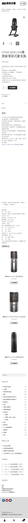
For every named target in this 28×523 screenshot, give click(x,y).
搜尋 (14, 520)
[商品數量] (4, 87)
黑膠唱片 (5, 430)
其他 (4, 435)
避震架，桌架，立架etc (10, 417)
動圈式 (6, 414)
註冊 (3, 485)
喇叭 (4, 394)
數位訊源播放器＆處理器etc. (10, 399)
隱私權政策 (5, 514)
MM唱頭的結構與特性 (8, 448)
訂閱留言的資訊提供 (6, 490)
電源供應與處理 (7, 409)
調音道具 (5, 424)
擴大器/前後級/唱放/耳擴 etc (10, 396)
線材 (4, 422)
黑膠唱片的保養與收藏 (8, 450)
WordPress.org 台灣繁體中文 (8, 492)
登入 (3, 487)
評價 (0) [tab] (4, 108)
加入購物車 (12, 87)
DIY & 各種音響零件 (7, 427)
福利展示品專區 (7, 386)
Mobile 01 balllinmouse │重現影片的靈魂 (12, 144)
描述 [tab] (3, 103)
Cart (22, 519)
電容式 (14, 9)
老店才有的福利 (7, 445)
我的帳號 (4, 520)
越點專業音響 (9, 3)
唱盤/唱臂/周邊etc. (7, 391)
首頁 (4, 9)
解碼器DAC (5, 402)
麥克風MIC (9, 9)
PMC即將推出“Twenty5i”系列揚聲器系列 (12, 453)
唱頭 (4, 404)
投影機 (4, 432)
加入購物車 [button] (14, 282)
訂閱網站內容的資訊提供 (7, 488)
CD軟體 (5, 389)
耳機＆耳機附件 (7, 407)
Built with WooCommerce (15, 514)
